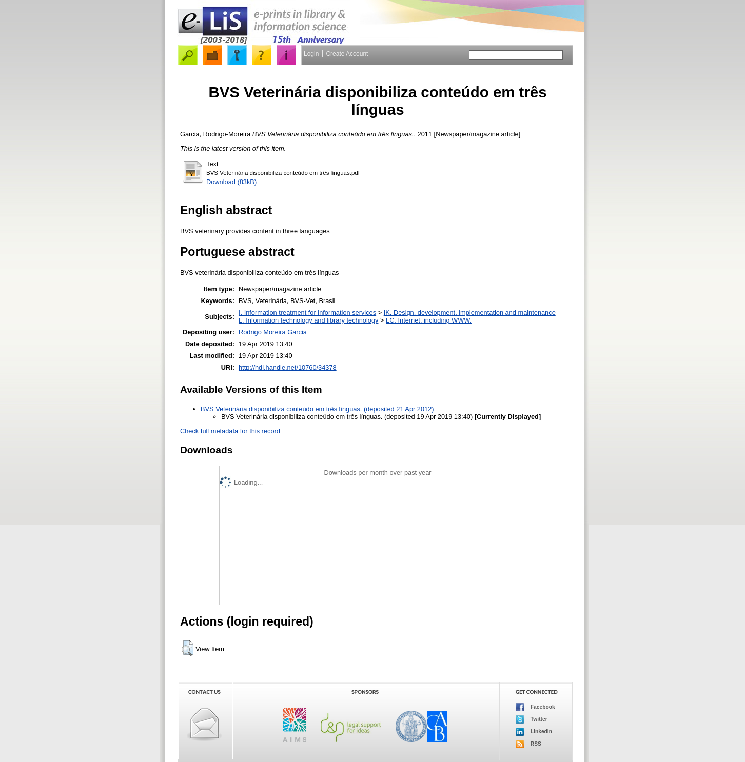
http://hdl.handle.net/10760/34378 (288, 367)
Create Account (347, 53)
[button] (187, 648)
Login (311, 53)
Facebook (535, 707)
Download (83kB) (231, 182)
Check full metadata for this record (230, 431)
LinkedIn (534, 732)
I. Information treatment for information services (307, 312)
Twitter (531, 719)
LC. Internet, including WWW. (429, 320)
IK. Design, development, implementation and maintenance (470, 312)
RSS (528, 744)
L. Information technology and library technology (308, 320)
